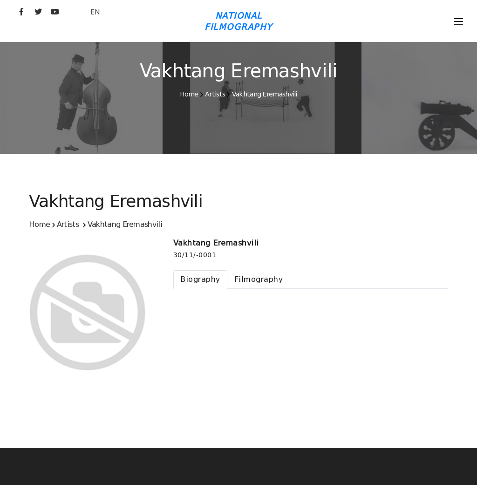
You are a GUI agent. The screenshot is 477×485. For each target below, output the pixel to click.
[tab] (200, 279)
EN (95, 12)
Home (189, 94)
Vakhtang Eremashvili (264, 94)
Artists (215, 94)
